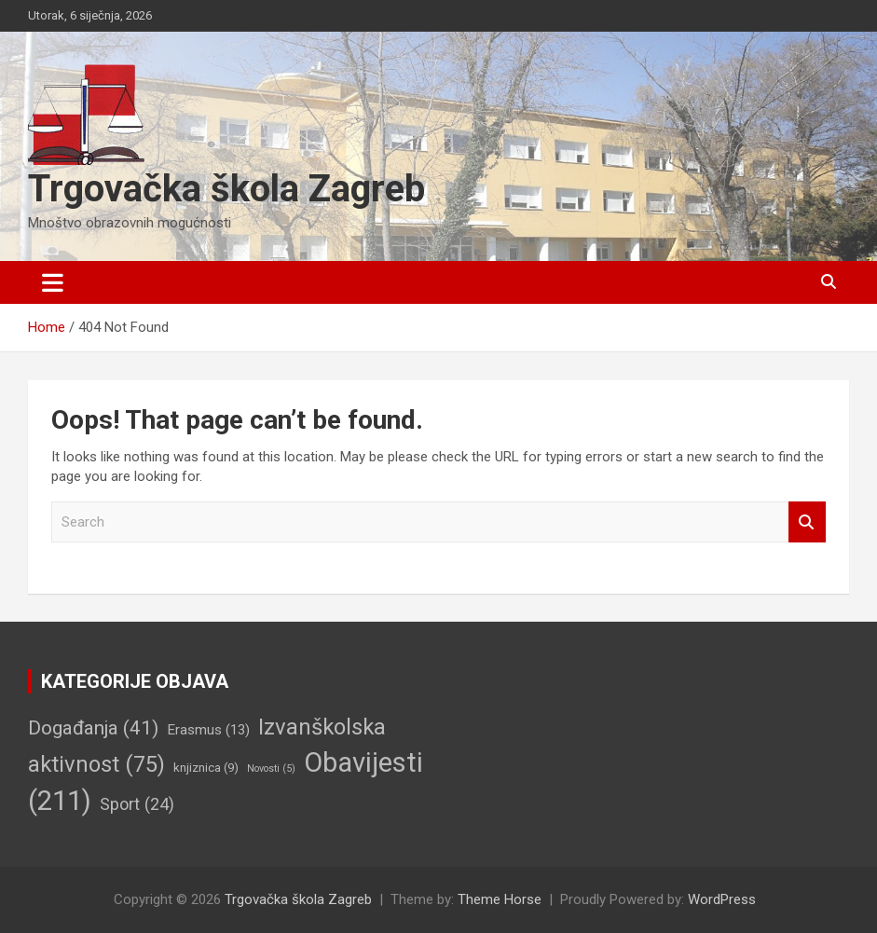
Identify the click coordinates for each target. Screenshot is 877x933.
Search (807, 522)
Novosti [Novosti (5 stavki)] (271, 768)
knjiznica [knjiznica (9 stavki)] (206, 768)
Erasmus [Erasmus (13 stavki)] (208, 729)
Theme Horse (499, 899)
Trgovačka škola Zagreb (226, 189)
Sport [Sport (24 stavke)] (137, 804)
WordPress (722, 899)
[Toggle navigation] (52, 282)
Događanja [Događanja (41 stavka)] (93, 728)
